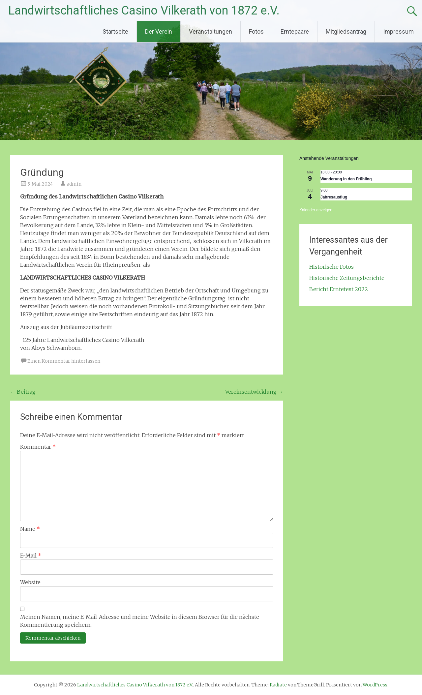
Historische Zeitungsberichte (346, 278)
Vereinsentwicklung (254, 391)
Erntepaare (295, 31)
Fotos (256, 31)
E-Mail (30, 555)
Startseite (115, 31)
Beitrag (23, 391)
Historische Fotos (331, 266)
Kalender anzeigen (315, 210)
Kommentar (38, 446)
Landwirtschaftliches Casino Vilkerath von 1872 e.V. (144, 10)
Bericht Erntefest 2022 (338, 289)
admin (74, 184)
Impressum (398, 31)
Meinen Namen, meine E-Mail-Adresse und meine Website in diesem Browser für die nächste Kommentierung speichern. (139, 621)
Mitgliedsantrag (346, 31)
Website (30, 582)
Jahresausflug (333, 197)
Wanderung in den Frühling (346, 179)
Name (30, 529)
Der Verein (158, 31)
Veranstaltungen (210, 31)
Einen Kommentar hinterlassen (63, 361)
